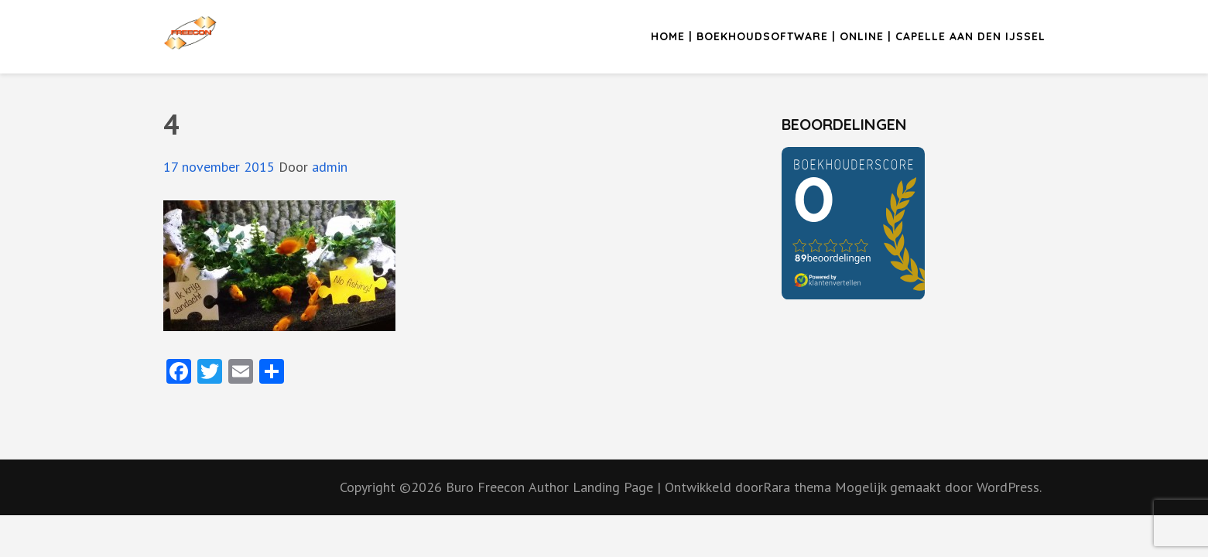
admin (329, 167)
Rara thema (799, 487)
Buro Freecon (485, 487)
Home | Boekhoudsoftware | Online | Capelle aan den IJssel (848, 36)
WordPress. (1009, 487)
